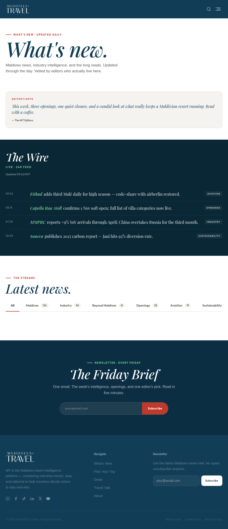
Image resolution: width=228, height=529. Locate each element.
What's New (103, 463)
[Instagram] (8, 499)
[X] (40, 498)
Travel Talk (102, 488)
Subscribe (155, 408)
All (12, 305)
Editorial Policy (213, 519)
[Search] (209, 9)
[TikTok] (24, 499)
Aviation (180, 305)
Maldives (37, 305)
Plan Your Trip (104, 471)
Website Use (173, 519)
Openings (147, 305)
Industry (70, 305)
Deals (98, 479)
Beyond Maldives (108, 305)
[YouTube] (48, 499)
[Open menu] (218, 9)
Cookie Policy (192, 519)
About (98, 496)
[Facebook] (16, 499)
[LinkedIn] (32, 499)
